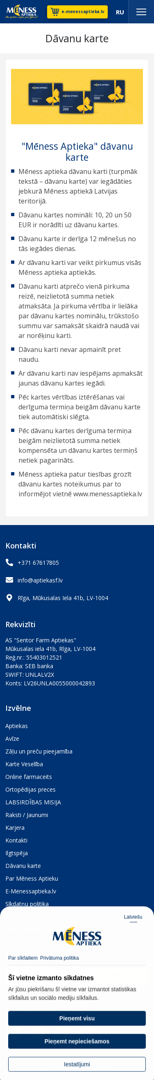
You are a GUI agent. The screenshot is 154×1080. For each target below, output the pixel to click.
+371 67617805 (38, 562)
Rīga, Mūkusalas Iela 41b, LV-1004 (63, 598)
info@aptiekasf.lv (40, 580)
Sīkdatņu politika (27, 904)
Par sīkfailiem (23, 968)
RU (120, 12)
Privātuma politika (59, 968)
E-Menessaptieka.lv (30, 891)
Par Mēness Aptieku (31, 878)
